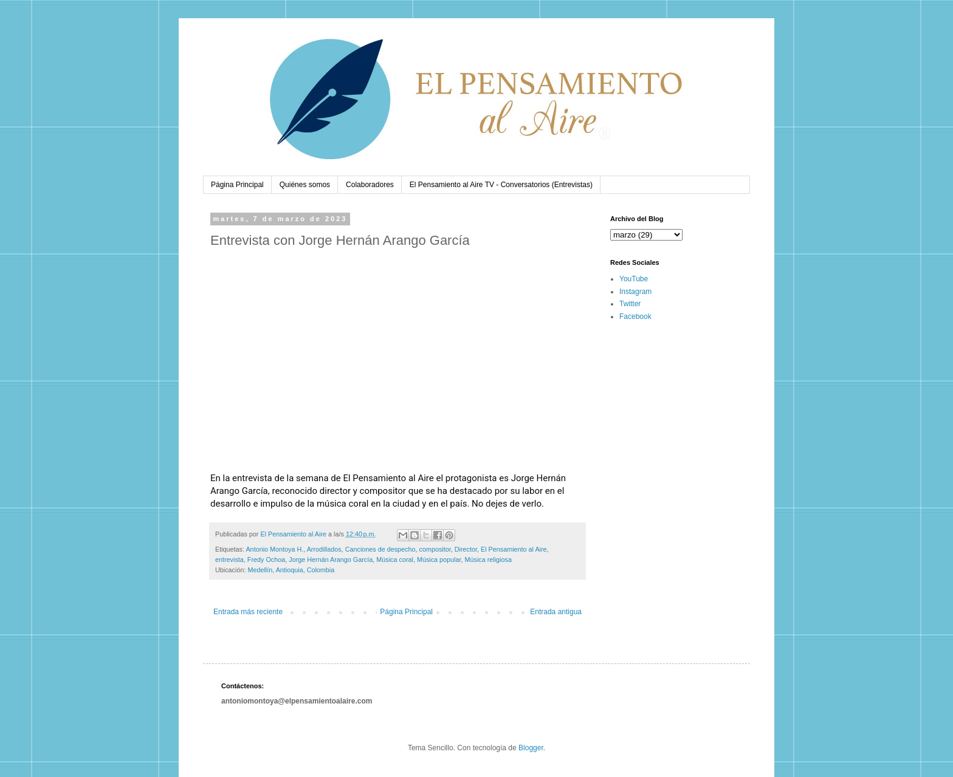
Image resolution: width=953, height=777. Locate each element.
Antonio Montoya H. (274, 549)
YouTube (633, 279)
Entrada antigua (556, 612)
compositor (435, 549)
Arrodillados (324, 549)
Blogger (530, 748)
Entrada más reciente (248, 612)
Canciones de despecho (380, 549)
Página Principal (237, 184)
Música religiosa (488, 559)
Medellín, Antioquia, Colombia (290, 569)
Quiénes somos (305, 184)
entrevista (229, 559)
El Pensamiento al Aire (514, 549)
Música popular (439, 559)
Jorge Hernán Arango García (331, 559)
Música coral (394, 559)
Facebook (635, 316)
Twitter (630, 304)
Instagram (635, 291)
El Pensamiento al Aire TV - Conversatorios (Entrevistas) (501, 184)
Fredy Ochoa (266, 559)
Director (466, 549)
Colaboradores (370, 184)
